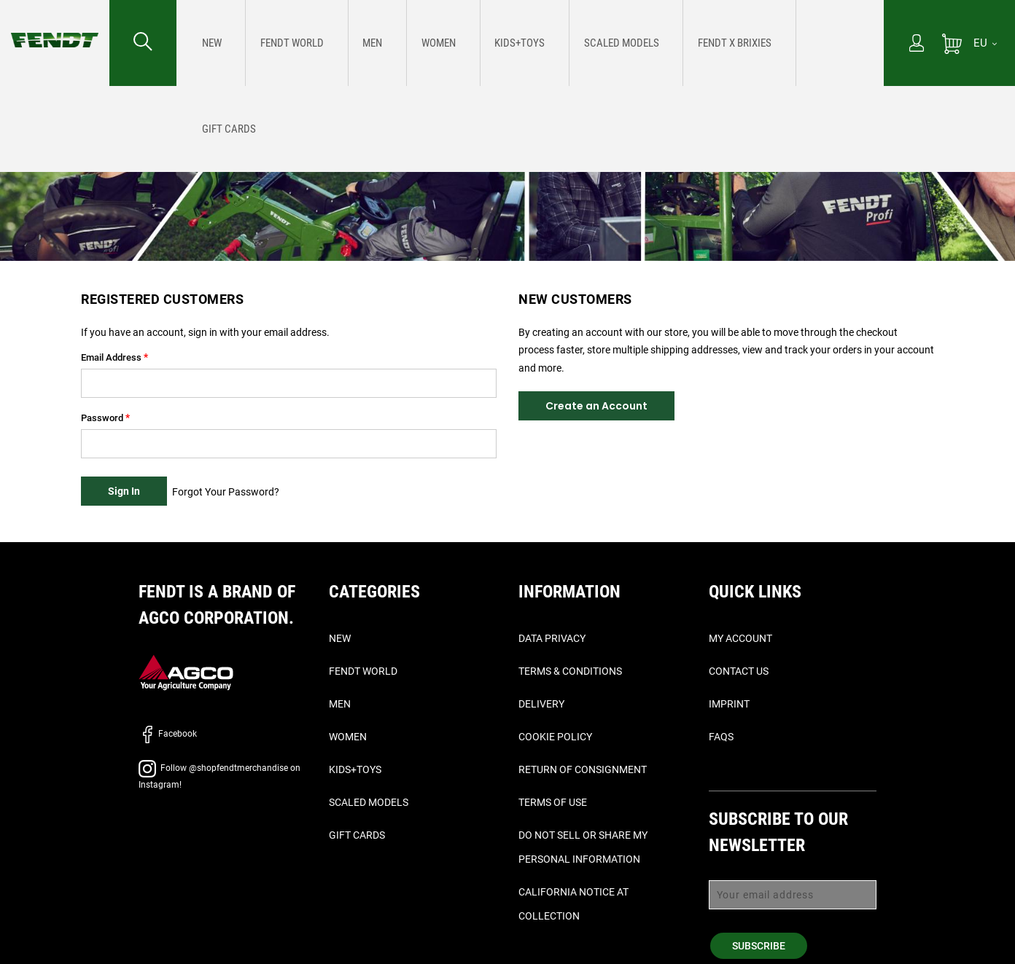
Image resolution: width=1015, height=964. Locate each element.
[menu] (530, 43)
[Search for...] (142, 43)
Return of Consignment (582, 769)
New (340, 638)
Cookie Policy (555, 736)
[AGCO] (186, 672)
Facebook (168, 734)
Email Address (111, 357)
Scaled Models (368, 802)
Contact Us (739, 671)
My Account (740, 638)
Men (340, 704)
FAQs (721, 736)
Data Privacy (552, 638)
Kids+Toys (355, 769)
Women (348, 736)
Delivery (541, 704)
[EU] (985, 43)
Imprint (729, 704)
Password (102, 417)
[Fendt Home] (54, 25)
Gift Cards (357, 835)
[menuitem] (207, 43)
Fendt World (363, 671)
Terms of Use (552, 802)
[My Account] (916, 44)
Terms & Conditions (570, 671)
